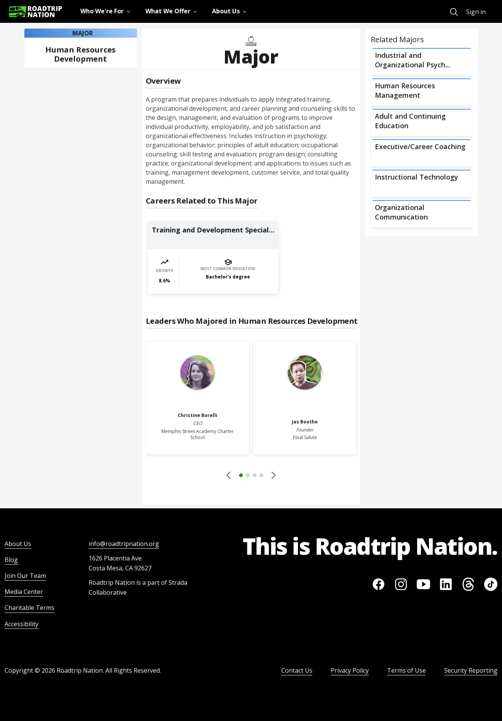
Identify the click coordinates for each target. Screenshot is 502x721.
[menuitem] (454, 12)
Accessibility (21, 624)
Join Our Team (25, 575)
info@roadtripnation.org (124, 544)
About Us (18, 544)
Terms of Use (406, 670)
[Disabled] (229, 475)
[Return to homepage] (35, 11)
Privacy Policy (350, 670)
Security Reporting (470, 670)
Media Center (24, 591)
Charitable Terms (29, 607)
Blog (11, 559)
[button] (251, 476)
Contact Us (296, 670)
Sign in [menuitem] (476, 12)
